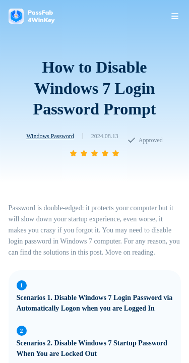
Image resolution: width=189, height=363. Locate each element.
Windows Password (50, 136)
